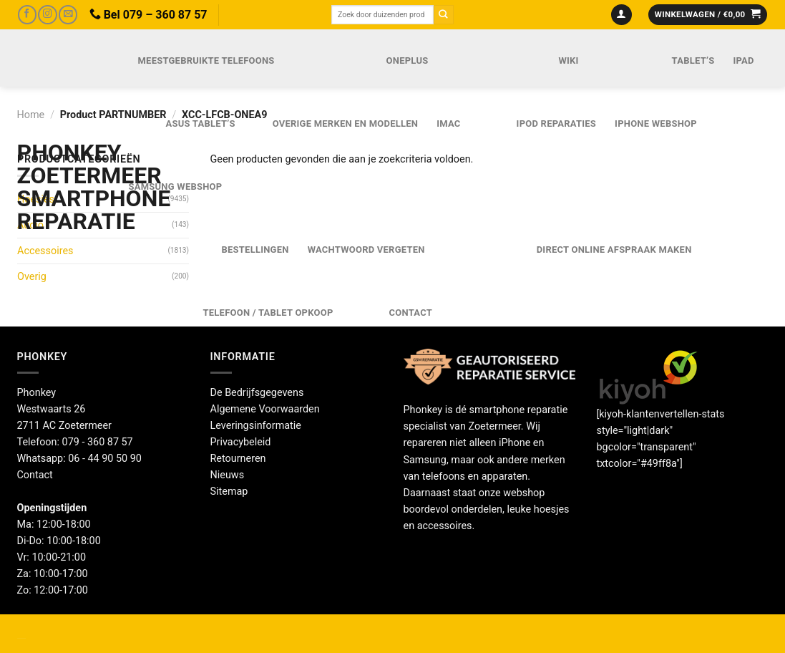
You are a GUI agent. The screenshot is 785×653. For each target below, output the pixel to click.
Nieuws (227, 475)
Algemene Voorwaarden (265, 409)
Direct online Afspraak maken (614, 249)
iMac (448, 123)
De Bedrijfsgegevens (257, 393)
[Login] (621, 15)
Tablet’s (693, 60)
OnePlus (407, 60)
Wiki (568, 60)
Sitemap (229, 491)
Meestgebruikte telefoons (206, 60)
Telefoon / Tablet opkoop (268, 312)
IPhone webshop (656, 123)
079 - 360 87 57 (97, 442)
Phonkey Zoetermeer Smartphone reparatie (57, 187)
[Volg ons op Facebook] (27, 14)
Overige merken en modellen (346, 123)
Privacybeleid (240, 442)
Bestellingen (255, 249)
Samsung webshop (176, 186)
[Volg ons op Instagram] (47, 14)
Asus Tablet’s (200, 123)
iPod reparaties (556, 123)
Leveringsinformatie (255, 426)
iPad (743, 60)
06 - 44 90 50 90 (105, 459)
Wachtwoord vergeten (366, 249)
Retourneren (238, 459)
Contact (410, 312)
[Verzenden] (444, 14)
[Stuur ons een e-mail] (68, 14)
